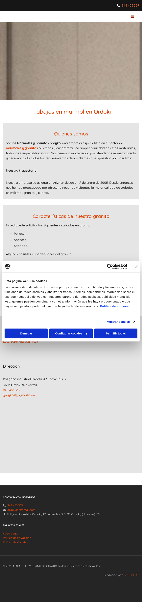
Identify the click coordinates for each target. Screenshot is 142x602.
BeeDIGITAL (131, 580)
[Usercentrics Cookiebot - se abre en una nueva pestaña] (110, 267)
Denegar (26, 333)
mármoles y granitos (22, 148)
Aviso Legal (10, 538)
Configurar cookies (71, 333)
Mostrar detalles (118, 321)
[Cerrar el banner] (136, 266)
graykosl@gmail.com (19, 395)
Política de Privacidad (17, 542)
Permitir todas (116, 333)
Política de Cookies (15, 547)
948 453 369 (130, 5)
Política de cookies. (115, 306)
